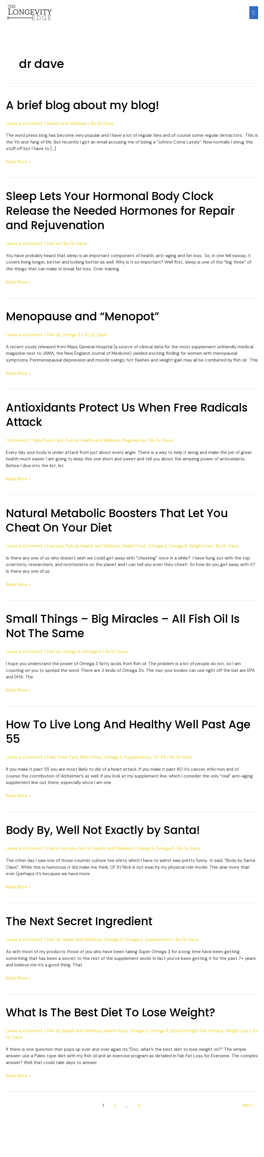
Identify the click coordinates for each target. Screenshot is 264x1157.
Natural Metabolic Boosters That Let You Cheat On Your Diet (123, 524)
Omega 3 (72, 339)
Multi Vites (92, 761)
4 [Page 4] (138, 1109)
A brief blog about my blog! (86, 109)
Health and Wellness (68, 128)
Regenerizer (138, 444)
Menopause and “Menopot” (87, 320)
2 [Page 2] (114, 1109)
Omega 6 (181, 550)
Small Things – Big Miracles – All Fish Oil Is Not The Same (128, 630)
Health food (137, 550)
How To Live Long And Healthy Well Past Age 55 (121, 735)
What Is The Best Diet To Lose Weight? (116, 1016)
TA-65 (162, 761)
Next (250, 1109)
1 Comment (17, 444)
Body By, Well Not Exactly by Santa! (108, 834)
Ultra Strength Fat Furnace (201, 1035)
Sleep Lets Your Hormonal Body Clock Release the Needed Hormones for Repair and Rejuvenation (126, 214)
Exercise (56, 550)
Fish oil (54, 248)
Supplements (139, 761)
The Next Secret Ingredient (82, 925)
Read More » (18, 166)
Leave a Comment (24, 128)
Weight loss (205, 550)
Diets (53, 852)
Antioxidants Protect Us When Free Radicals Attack (106, 418)
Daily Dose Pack (49, 444)
